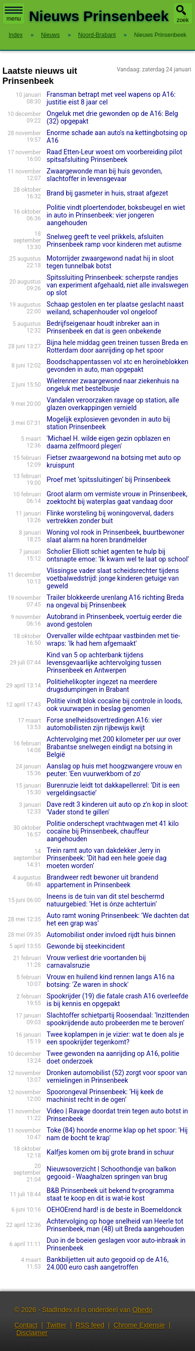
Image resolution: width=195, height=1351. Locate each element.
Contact (25, 1325)
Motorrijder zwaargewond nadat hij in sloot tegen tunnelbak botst (109, 262)
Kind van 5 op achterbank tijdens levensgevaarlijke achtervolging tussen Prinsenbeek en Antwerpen (103, 662)
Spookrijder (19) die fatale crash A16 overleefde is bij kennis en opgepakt (117, 1000)
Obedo (142, 1310)
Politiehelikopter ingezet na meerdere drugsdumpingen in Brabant (101, 685)
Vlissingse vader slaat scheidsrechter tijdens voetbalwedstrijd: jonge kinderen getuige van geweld (112, 578)
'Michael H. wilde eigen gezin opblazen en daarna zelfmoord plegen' (108, 442)
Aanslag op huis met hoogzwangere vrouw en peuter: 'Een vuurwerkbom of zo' (114, 770)
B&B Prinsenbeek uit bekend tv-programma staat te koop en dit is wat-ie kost (110, 1194)
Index (16, 35)
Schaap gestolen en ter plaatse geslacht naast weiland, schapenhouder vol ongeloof (115, 308)
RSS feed (90, 1325)
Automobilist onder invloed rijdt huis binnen (110, 935)
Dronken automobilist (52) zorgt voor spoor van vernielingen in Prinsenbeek (116, 1076)
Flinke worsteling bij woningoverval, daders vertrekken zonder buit (109, 517)
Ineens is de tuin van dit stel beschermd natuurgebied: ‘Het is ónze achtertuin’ (105, 900)
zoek (183, 20)
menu (14, 14)
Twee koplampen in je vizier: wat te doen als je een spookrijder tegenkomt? (115, 1038)
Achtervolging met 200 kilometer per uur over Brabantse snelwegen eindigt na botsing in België (113, 746)
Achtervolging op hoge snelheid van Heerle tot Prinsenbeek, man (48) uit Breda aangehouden (115, 1225)
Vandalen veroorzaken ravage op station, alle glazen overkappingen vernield (112, 404)
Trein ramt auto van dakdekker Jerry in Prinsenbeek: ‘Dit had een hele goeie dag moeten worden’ (106, 858)
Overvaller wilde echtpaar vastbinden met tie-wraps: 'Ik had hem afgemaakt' (113, 639)
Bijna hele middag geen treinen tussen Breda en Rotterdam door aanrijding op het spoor (117, 346)
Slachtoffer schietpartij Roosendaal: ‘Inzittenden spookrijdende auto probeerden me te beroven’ (117, 1019)
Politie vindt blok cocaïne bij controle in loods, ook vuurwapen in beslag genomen (114, 704)
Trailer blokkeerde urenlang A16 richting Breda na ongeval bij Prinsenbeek (115, 601)
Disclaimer (31, 1333)
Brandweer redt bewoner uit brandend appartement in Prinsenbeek (102, 881)
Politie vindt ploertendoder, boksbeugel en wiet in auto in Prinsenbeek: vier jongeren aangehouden (115, 215)
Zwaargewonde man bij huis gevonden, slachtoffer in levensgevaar (104, 175)
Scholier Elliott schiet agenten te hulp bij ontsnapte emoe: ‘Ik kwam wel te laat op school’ (117, 555)
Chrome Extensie (139, 1325)
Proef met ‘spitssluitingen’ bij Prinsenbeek (108, 479)
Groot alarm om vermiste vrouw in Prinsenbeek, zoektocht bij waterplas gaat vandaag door (116, 497)
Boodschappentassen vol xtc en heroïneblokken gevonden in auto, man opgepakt (117, 365)
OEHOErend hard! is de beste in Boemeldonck (114, 1210)
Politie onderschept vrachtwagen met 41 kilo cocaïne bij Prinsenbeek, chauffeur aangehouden (112, 831)
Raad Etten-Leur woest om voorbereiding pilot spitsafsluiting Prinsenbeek (114, 155)
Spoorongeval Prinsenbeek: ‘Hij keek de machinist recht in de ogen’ (104, 1095)
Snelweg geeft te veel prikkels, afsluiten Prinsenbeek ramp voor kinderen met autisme (114, 240)
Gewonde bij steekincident (85, 946)
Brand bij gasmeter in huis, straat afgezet (107, 193)
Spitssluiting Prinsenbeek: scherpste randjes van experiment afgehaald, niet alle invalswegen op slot (117, 285)
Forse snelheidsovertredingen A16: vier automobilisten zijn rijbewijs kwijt (104, 724)
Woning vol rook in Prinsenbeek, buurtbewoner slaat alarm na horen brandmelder (115, 536)
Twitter (56, 1325)
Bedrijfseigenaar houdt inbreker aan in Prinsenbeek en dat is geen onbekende (103, 327)
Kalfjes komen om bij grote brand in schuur (110, 1152)
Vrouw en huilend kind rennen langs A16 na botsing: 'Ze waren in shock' (110, 980)
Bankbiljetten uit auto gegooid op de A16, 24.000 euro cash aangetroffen (107, 1263)
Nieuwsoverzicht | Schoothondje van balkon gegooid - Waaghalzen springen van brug (111, 1172)
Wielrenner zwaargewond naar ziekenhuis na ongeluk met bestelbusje (112, 384)
